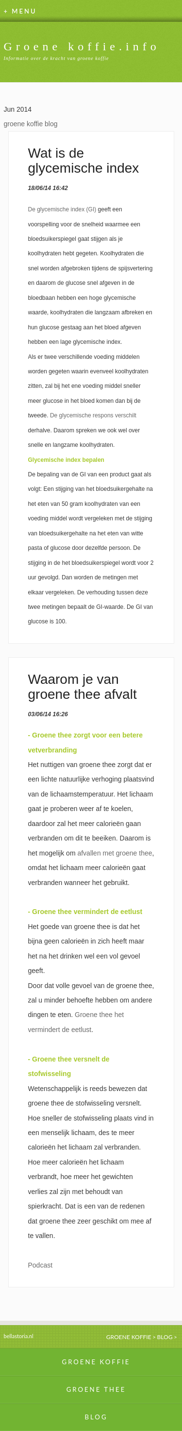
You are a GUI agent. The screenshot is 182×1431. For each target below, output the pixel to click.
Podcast (40, 1265)
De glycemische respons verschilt (93, 415)
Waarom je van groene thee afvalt (82, 687)
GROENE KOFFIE (128, 1337)
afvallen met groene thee (114, 853)
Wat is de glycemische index (83, 161)
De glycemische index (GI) (62, 209)
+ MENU (20, 11)
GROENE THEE (96, 1389)
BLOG (165, 1337)
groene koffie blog (31, 124)
